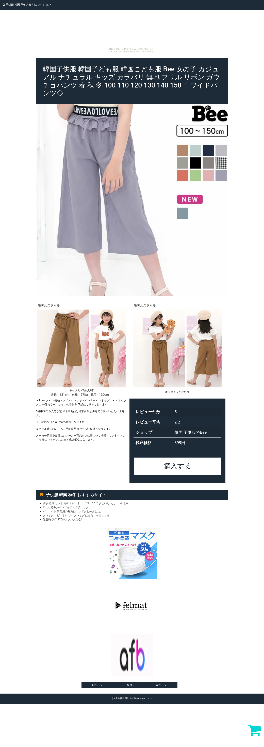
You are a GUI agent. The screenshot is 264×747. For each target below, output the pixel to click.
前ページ (97, 684)
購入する (177, 466)
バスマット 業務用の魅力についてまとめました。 (73, 511)
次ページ (161, 684)
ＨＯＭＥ (129, 684)
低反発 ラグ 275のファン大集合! (62, 519)
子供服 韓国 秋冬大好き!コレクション (27, 4)
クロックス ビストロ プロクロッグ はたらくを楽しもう (76, 515)
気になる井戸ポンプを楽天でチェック (66, 507)
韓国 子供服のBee (190, 432)
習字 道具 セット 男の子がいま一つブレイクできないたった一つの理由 (85, 503)
